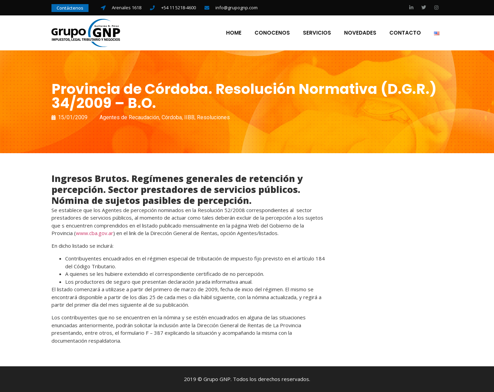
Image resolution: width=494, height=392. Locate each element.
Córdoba (172, 117)
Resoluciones (213, 117)
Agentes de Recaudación (129, 117)
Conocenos (272, 32)
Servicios (317, 32)
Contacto (405, 32)
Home (234, 32)
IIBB (189, 117)
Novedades (360, 32)
